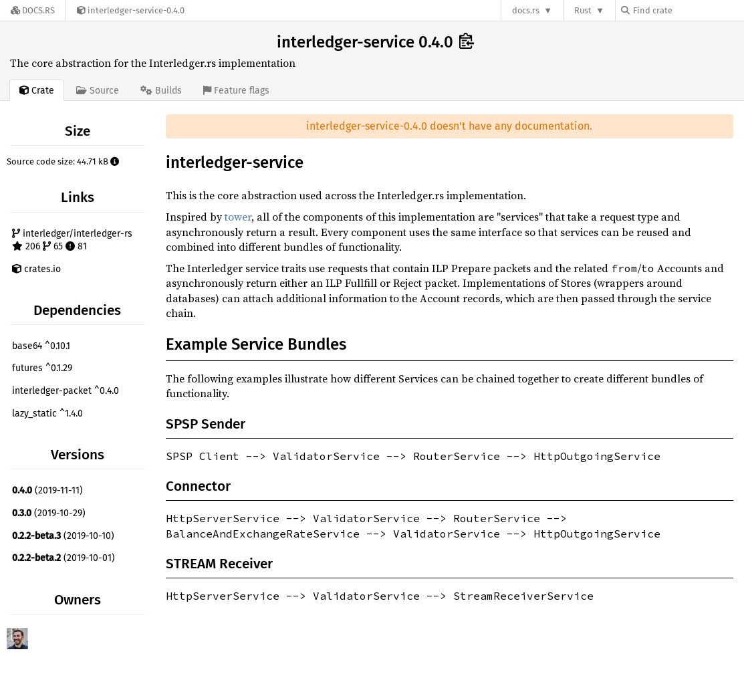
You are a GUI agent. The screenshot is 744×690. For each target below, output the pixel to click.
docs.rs (525, 10)
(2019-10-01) (63, 558)
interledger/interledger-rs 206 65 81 (72, 240)
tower (238, 216)
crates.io (36, 269)
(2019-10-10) (63, 536)
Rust (583, 10)
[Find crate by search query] (688, 10)
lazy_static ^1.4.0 (47, 413)
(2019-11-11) (47, 490)
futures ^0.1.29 (42, 368)
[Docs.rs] (33, 10)
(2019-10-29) (49, 513)
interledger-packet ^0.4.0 (65, 390)
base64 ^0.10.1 (41, 346)
